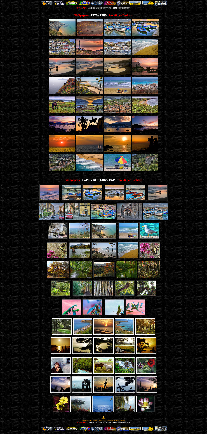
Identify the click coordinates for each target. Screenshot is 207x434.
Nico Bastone (93, 420)
